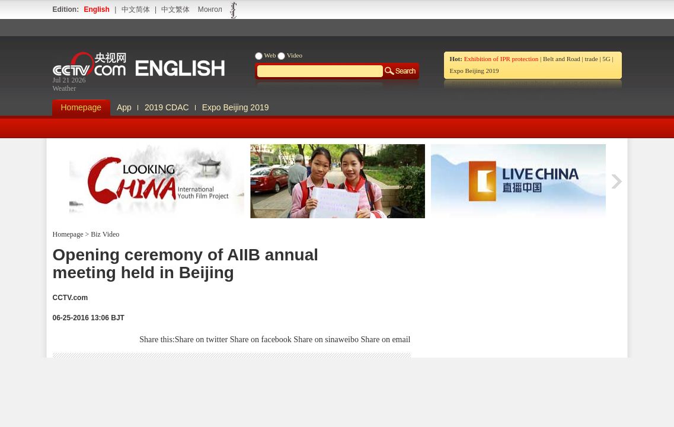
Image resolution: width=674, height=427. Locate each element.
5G (606, 58)
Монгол (210, 9)
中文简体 (136, 9)
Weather (64, 88)
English (97, 9)
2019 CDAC (167, 107)
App (124, 107)
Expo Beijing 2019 (474, 70)
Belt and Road (561, 58)
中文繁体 (175, 9)
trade (591, 58)
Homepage (81, 107)
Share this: (157, 339)
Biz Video (104, 234)
